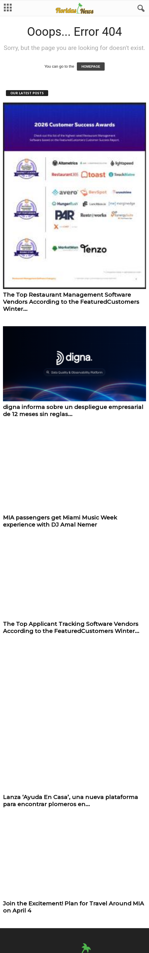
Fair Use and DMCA (58, 915)
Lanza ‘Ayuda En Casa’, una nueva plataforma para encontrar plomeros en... (70, 730)
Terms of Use (91, 915)
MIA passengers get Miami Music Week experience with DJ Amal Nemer (60, 518)
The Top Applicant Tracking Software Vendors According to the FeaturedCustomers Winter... (71, 624)
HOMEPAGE (90, 67)
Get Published (120, 915)
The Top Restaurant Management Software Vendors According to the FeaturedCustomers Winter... (71, 302)
